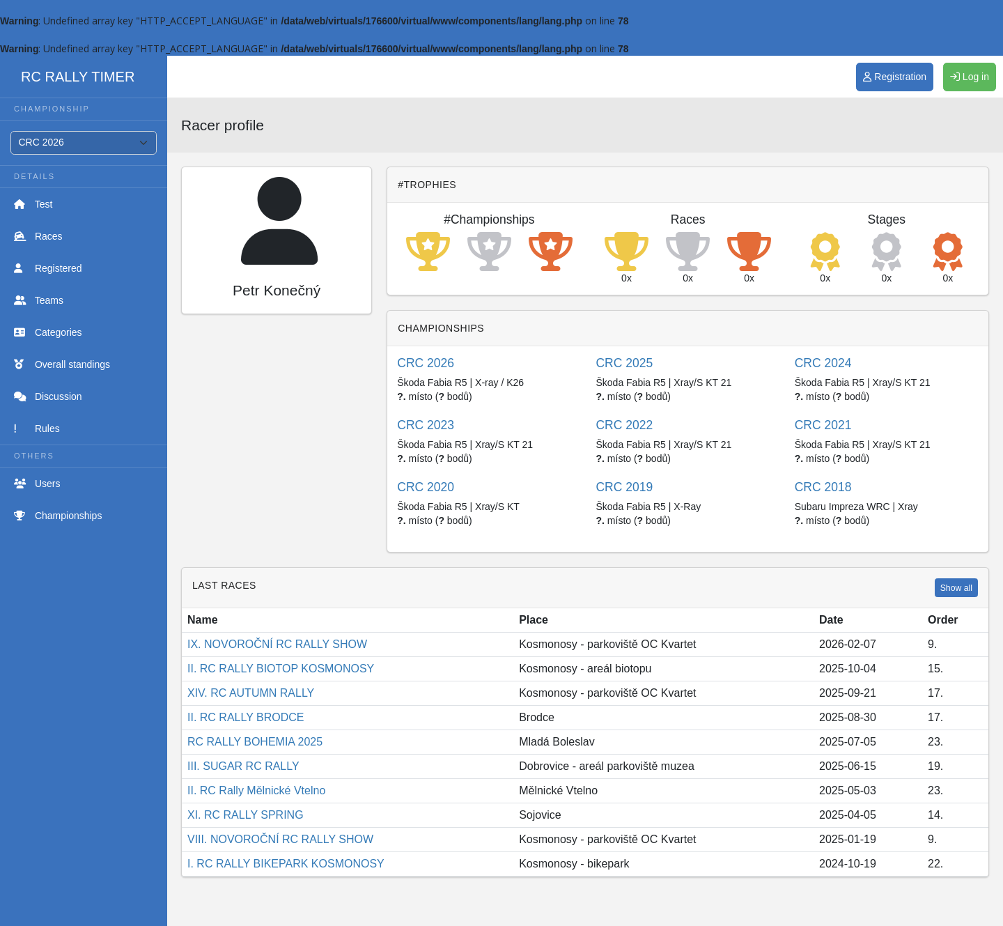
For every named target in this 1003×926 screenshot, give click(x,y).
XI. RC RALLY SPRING (245, 815)
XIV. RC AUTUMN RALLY (250, 693)
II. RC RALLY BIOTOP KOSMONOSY (280, 668)
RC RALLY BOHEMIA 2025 (254, 742)
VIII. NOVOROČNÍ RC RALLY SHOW (280, 839)
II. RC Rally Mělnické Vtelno (256, 790)
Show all (956, 588)
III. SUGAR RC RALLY (243, 766)
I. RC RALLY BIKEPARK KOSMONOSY (285, 864)
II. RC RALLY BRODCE (245, 717)
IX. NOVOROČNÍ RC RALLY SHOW (277, 644)
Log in (969, 76)
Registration (894, 76)
